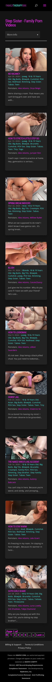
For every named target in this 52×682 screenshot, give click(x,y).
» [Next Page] (33, 634)
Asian (10, 402)
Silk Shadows (14, 609)
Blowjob (25, 79)
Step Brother (23, 472)
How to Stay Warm (17, 526)
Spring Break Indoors (19, 203)
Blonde (25, 270)
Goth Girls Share (17, 591)
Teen (17, 84)
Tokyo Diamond (28, 609)
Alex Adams (23, 88)
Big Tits (25, 208)
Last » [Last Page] (40, 634)
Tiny (16, 149)
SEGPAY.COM (21, 655)
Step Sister (36, 81)
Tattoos (38, 599)
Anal (24, 205)
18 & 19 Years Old (30, 399)
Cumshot (34, 79)
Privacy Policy (24, 648)
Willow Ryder (36, 217)
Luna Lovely (35, 605)
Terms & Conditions (34, 644)
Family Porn (23, 469)
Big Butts (16, 79)
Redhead (16, 81)
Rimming (26, 81)
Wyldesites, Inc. (26, 672)
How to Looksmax (17, 332)
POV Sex (21, 146)
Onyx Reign (35, 88)
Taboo (11, 84)
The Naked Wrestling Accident (23, 461)
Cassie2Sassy (36, 282)
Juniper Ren (35, 153)
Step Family (35, 472)
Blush (11, 267)
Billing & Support (13, 644)
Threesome (19, 601)
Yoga (21, 149)
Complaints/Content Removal (19, 675)
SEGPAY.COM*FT (31, 662)
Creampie (34, 208)
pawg (24, 76)
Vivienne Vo (35, 409)
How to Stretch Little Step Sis (23, 138)
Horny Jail (13, 397)
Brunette (34, 143)
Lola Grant (35, 538)
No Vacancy (14, 73)
